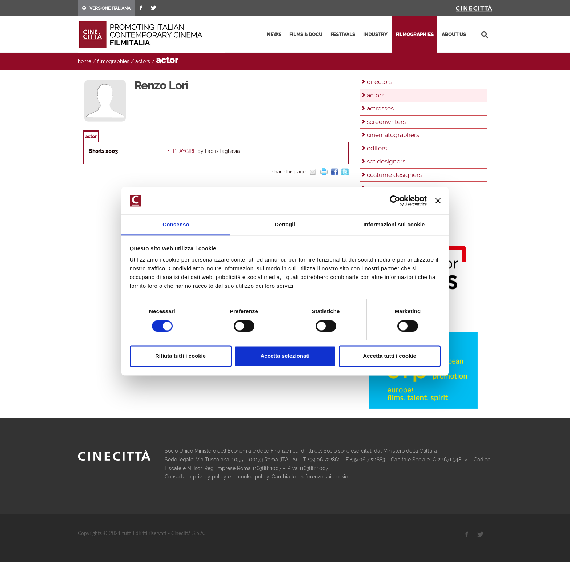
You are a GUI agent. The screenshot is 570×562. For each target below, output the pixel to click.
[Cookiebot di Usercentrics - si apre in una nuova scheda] (395, 200)
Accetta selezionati (284, 356)
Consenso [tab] (175, 225)
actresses (380, 108)
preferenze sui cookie (322, 477)
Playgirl (184, 151)
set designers (386, 161)
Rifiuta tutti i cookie (180, 356)
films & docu (305, 34)
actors (142, 61)
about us (454, 34)
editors (377, 148)
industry (375, 34)
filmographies (415, 34)
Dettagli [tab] (285, 225)
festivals (342, 34)
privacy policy (209, 477)
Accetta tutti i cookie (389, 356)
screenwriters (386, 121)
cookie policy (253, 477)
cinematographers (393, 134)
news (274, 34)
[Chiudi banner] (438, 200)
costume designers (394, 174)
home (84, 61)
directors (379, 81)
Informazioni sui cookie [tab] (394, 225)
